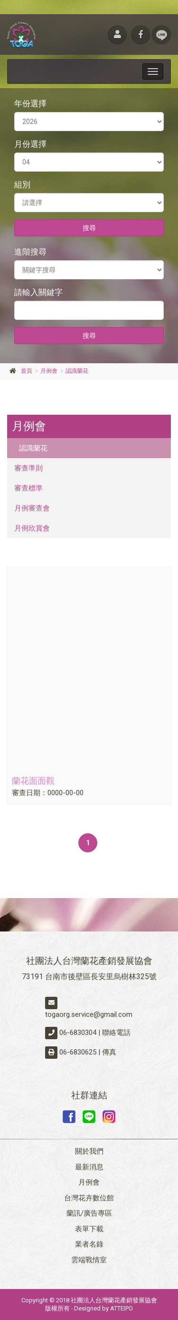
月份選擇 (30, 144)
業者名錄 (89, 1244)
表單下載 (89, 1229)
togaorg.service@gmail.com (88, 1014)
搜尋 (89, 228)
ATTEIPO (121, 1308)
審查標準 (28, 488)
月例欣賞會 (32, 528)
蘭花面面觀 (33, 781)
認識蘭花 (77, 371)
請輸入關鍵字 (38, 292)
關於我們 (89, 1151)
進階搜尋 (30, 251)
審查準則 (28, 468)
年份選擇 (30, 103)
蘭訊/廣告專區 (89, 1213)
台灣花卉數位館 (89, 1198)
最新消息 (89, 1167)
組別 (22, 184)
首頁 (26, 371)
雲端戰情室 (89, 1260)
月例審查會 (32, 508)
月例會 (48, 371)
